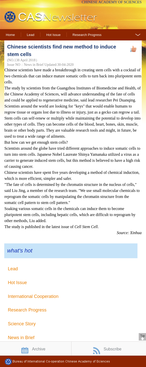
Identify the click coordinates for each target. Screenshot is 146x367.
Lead (30, 35)
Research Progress (87, 35)
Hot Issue (53, 35)
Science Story (22, 323)
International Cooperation (33, 296)
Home (10, 35)
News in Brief (21, 337)
